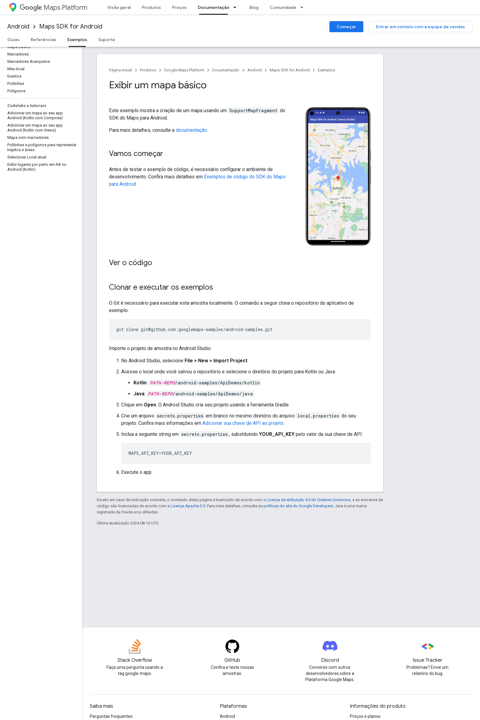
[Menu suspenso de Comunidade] (303, 7)
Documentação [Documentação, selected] (213, 7)
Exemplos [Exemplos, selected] (77, 39)
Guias (13, 39)
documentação (191, 130)
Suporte (106, 39)
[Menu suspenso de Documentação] (236, 7)
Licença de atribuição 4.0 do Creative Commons (308, 499)
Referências (43, 39)
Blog (254, 7)
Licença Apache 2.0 (188, 506)
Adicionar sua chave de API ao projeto (242, 423)
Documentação (225, 70)
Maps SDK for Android (70, 26)
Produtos (151, 7)
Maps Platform (53, 7)
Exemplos (326, 70)
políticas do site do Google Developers (298, 506)
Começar (346, 26)
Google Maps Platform (184, 70)
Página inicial (120, 70)
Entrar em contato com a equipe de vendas (420, 26)
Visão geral (119, 7)
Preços (179, 7)
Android (18, 26)
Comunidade (283, 7)
